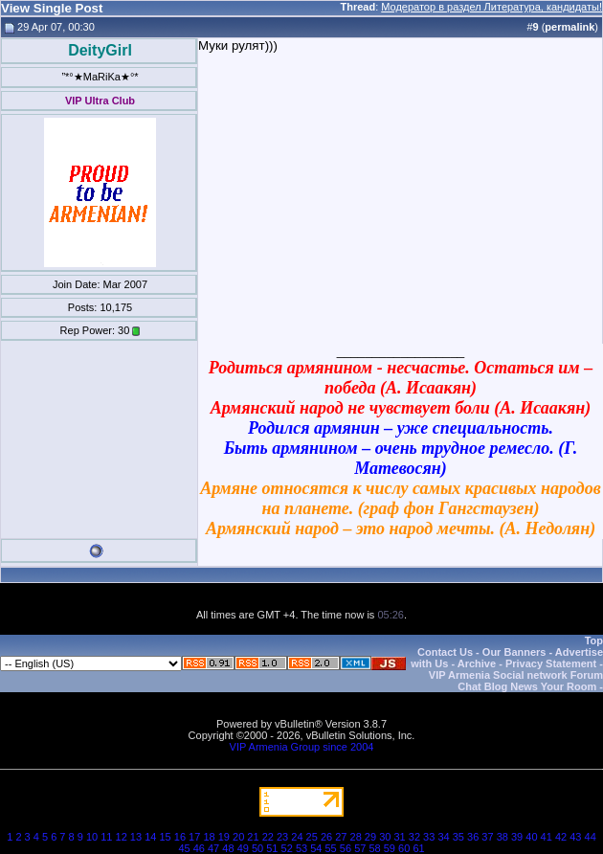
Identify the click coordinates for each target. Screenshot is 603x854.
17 (194, 837)
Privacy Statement (550, 663)
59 (389, 848)
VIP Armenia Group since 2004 (302, 747)
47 (213, 848)
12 (121, 837)
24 (296, 837)
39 (517, 837)
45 (184, 848)
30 (385, 837)
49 (243, 848)
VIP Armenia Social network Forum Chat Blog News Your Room (516, 680)
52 (287, 848)
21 (252, 837)
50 (257, 848)
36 (473, 837)
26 (326, 837)
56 (345, 848)
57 (360, 848)
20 (238, 837)
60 (404, 848)
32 (414, 837)
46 (199, 848)
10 (92, 837)
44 (590, 837)
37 (487, 837)
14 (150, 837)
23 (282, 837)
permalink (569, 27)
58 (374, 848)
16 (180, 837)
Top (594, 640)
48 (228, 848)
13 (136, 837)
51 (272, 848)
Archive (477, 663)
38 (502, 837)
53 (301, 848)
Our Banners (514, 652)
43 (575, 837)
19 (224, 837)
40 (531, 837)
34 (443, 837)
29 (370, 837)
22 (268, 837)
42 (561, 837)
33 (429, 837)
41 (546, 837)
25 (312, 837)
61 (418, 848)
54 (316, 848)
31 (399, 837)
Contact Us (445, 652)
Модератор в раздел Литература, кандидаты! (491, 6)
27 (340, 837)
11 (106, 837)
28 (356, 837)
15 (164, 837)
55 (331, 848)
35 (458, 837)
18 (208, 837)
